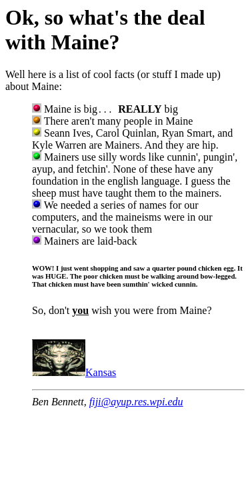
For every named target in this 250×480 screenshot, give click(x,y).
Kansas (74, 372)
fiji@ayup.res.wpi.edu (136, 401)
